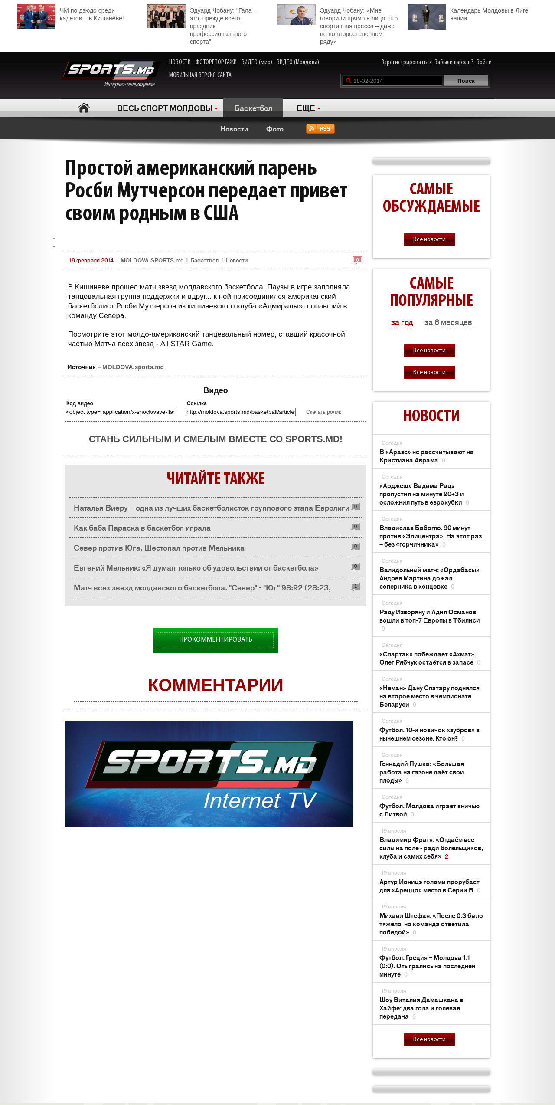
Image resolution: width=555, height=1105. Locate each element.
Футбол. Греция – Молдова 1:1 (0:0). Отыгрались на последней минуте (427, 965)
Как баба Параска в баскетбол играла (142, 527)
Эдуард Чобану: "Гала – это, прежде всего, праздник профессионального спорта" (202, 24)
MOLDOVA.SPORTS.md (152, 260)
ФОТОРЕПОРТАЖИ (216, 62)
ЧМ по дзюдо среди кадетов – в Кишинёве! (70, 13)
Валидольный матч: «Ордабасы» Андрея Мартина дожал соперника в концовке (429, 577)
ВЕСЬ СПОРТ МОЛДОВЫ (164, 107)
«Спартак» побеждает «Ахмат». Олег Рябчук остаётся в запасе (429, 657)
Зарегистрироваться (407, 62)
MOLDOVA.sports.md (133, 367)
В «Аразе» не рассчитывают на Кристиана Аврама (426, 455)
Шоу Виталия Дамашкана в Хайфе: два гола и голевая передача (421, 1007)
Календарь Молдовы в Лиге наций (468, 13)
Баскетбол (253, 107)
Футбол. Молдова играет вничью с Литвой (429, 809)
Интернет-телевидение (111, 74)
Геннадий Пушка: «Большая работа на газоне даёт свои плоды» (421, 771)
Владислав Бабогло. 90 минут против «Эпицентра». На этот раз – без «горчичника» (430, 535)
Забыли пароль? (454, 62)
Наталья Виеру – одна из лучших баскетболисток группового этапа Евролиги (211, 507)
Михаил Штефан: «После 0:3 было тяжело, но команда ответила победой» (431, 923)
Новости (234, 128)
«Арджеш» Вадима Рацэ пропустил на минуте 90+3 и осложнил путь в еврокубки (424, 493)
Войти (484, 62)
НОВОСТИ (180, 62)
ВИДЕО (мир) (257, 62)
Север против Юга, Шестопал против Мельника (159, 547)
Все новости (429, 239)
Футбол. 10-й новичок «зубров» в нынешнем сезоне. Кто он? (429, 733)
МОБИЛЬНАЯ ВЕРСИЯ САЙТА (200, 75)
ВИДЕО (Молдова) (298, 62)
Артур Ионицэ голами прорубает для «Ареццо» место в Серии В (429, 885)
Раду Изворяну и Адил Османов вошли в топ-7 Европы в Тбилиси (429, 619)
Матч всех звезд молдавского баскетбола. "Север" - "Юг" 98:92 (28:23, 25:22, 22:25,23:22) (202, 589)
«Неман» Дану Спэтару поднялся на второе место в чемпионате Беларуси (429, 695)
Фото (275, 128)
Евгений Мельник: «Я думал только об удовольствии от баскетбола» (196, 567)
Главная (83, 107)
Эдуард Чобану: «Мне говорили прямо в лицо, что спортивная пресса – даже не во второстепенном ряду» (338, 24)
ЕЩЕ (306, 107)
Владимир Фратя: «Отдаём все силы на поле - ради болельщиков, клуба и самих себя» (431, 847)
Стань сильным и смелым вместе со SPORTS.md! (216, 439)
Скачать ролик (323, 412)
